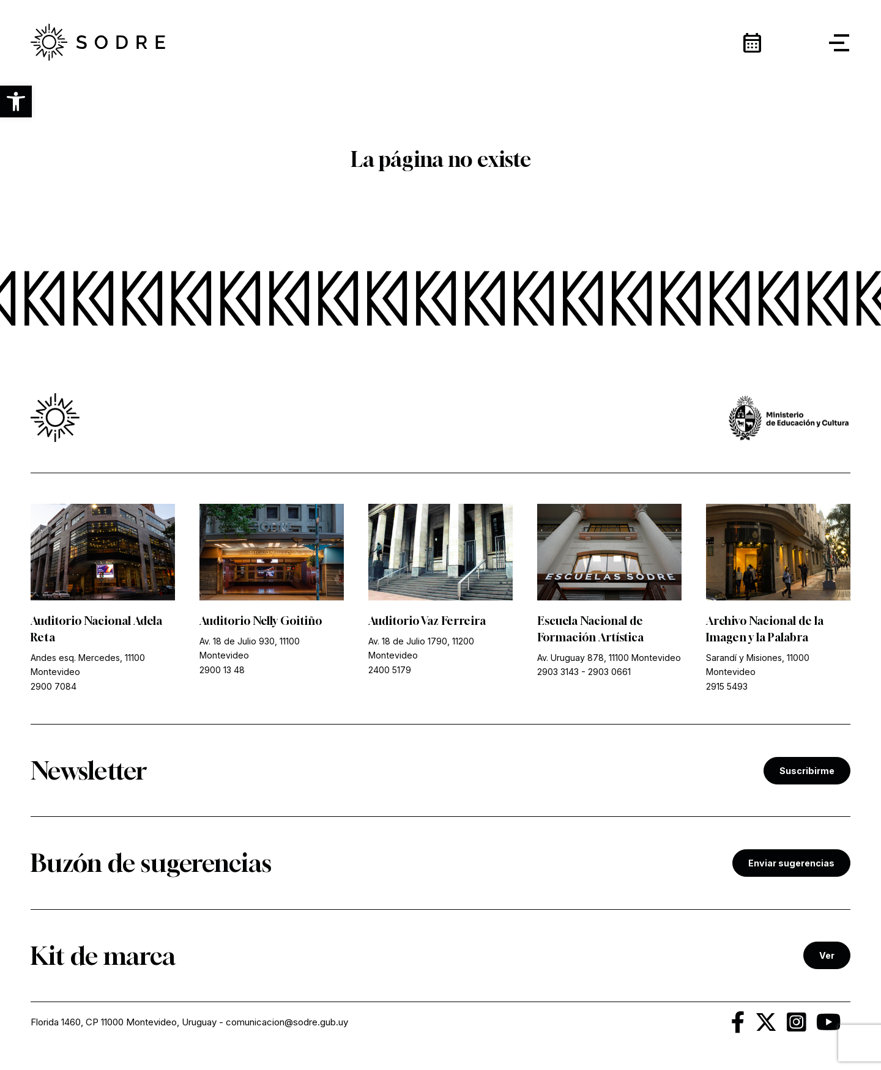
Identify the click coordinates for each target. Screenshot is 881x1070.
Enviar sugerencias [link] (791, 863)
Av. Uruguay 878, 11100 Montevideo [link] (609, 657)
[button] (16, 101)
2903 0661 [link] (609, 671)
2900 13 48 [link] (222, 670)
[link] (98, 42)
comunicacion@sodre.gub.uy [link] (287, 1022)
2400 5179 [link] (389, 670)
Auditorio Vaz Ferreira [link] (427, 620)
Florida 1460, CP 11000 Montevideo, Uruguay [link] (124, 1022)
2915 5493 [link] (727, 686)
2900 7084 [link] (53, 686)
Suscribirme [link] (807, 771)
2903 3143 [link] (558, 671)
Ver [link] (827, 955)
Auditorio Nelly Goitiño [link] (260, 620)
